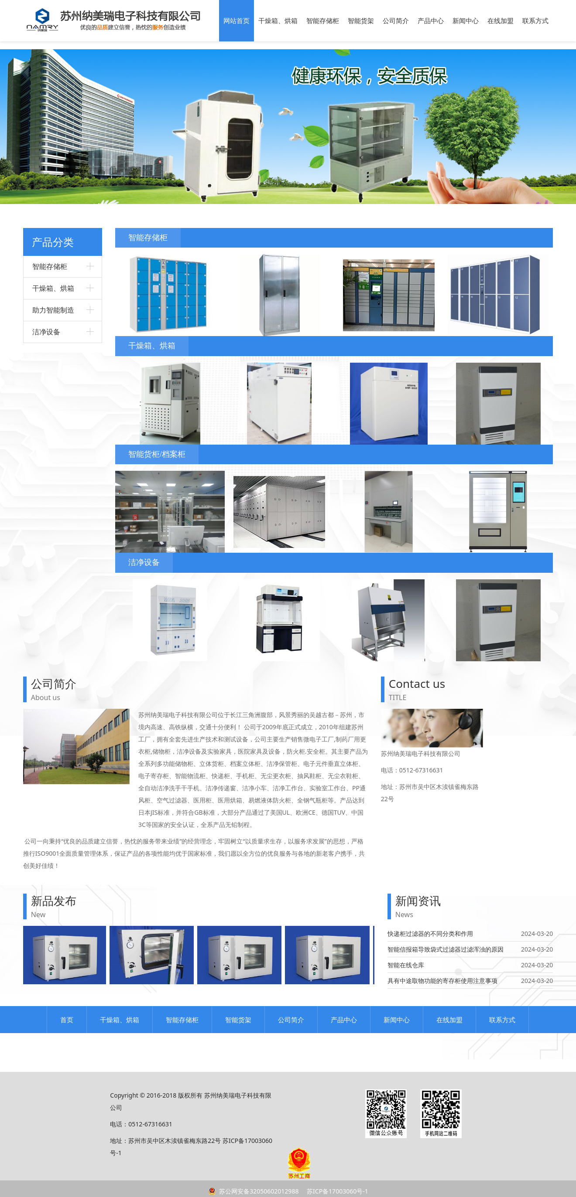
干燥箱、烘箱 (278, 20)
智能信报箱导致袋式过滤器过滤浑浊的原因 (445, 949)
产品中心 (431, 20)
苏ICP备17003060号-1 (336, 1191)
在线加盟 (500, 20)
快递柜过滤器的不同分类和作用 (430, 933)
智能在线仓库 (405, 965)
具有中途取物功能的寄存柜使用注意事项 (442, 980)
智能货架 (361, 20)
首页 (66, 1019)
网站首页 (236, 20)
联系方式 (535, 20)
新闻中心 (466, 20)
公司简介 (396, 20)
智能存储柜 (322, 20)
